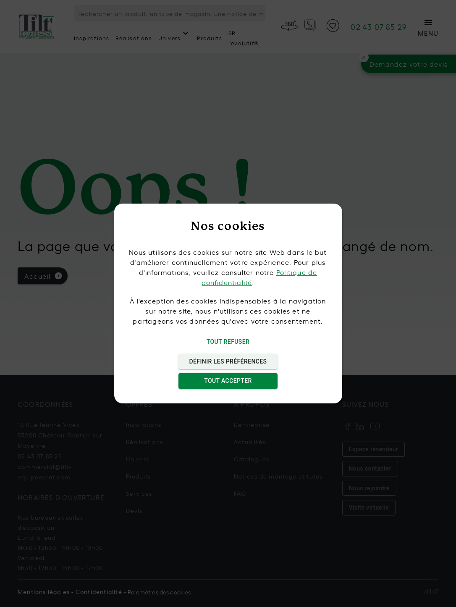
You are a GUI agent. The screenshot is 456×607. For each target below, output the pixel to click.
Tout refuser (228, 342)
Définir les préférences (228, 361)
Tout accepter (228, 381)
